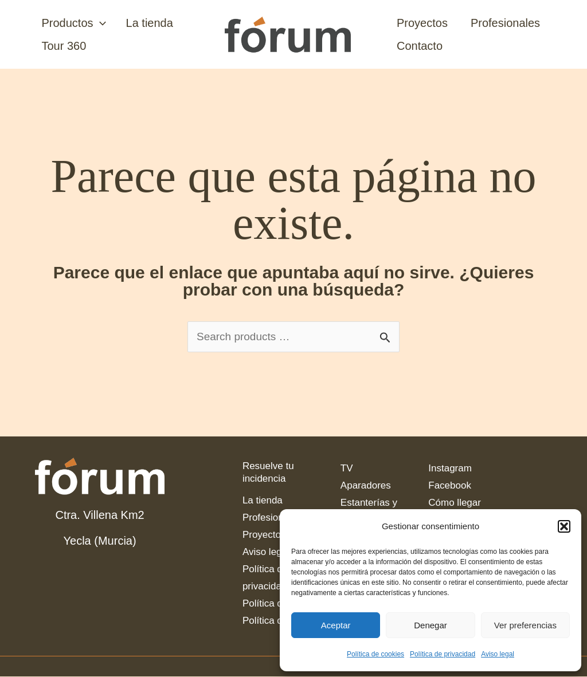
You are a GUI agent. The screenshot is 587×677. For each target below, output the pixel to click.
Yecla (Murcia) (100, 541)
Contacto (420, 46)
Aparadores (366, 486)
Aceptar (336, 625)
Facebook (449, 486)
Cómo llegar (454, 503)
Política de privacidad (442, 654)
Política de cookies (375, 654)
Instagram (450, 468)
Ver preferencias (525, 625)
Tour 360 (62, 46)
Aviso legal (497, 654)
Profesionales (505, 23)
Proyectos (422, 23)
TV (347, 468)
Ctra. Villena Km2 (99, 515)
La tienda (145, 23)
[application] (98, 22)
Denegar (430, 625)
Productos (72, 22)
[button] (564, 526)
